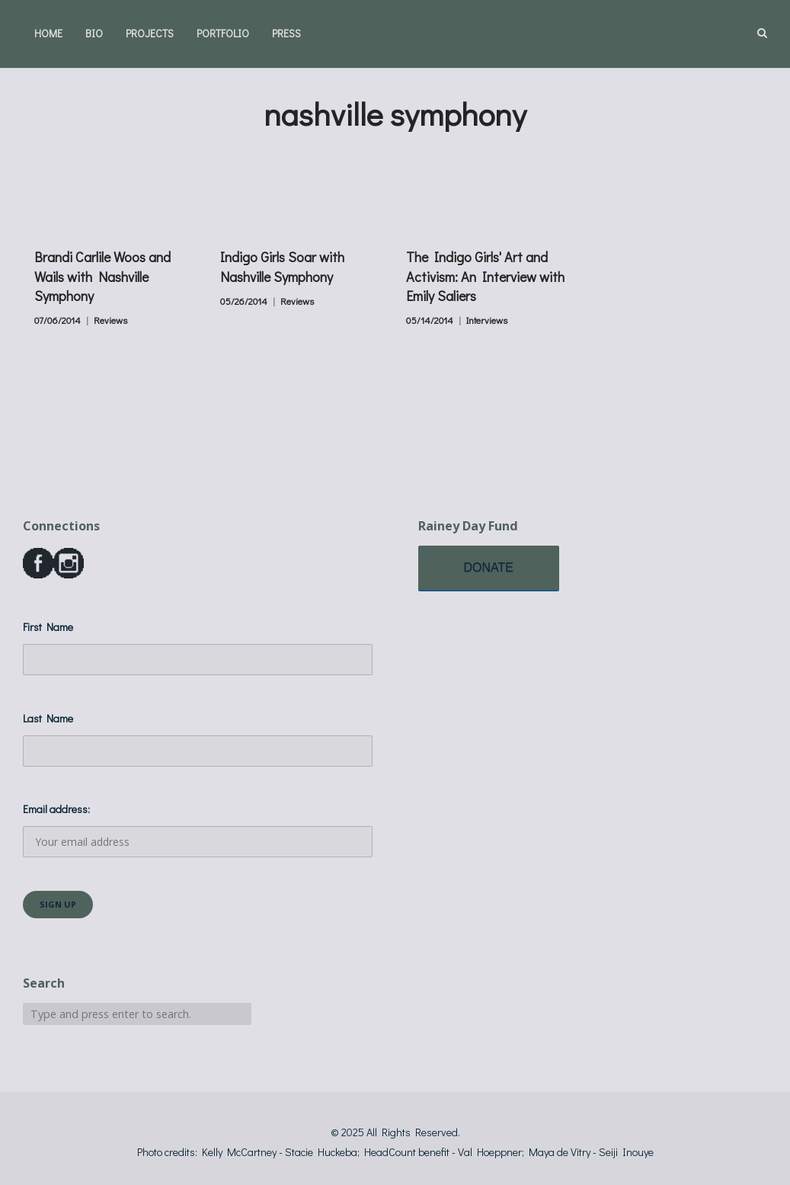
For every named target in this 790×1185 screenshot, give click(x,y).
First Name (48, 627)
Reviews (110, 320)
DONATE (488, 567)
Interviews (486, 320)
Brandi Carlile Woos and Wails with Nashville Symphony (102, 276)
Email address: (198, 829)
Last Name (48, 718)
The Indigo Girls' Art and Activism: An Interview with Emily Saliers (485, 276)
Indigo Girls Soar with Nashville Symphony (282, 266)
